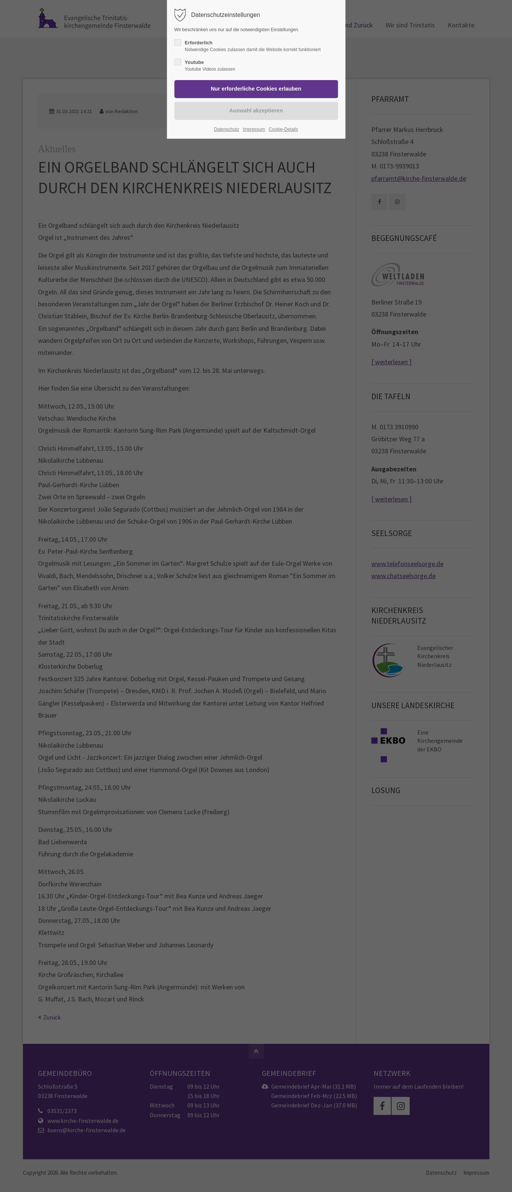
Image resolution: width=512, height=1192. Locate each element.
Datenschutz (226, 129)
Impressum (254, 129)
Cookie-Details (283, 129)
